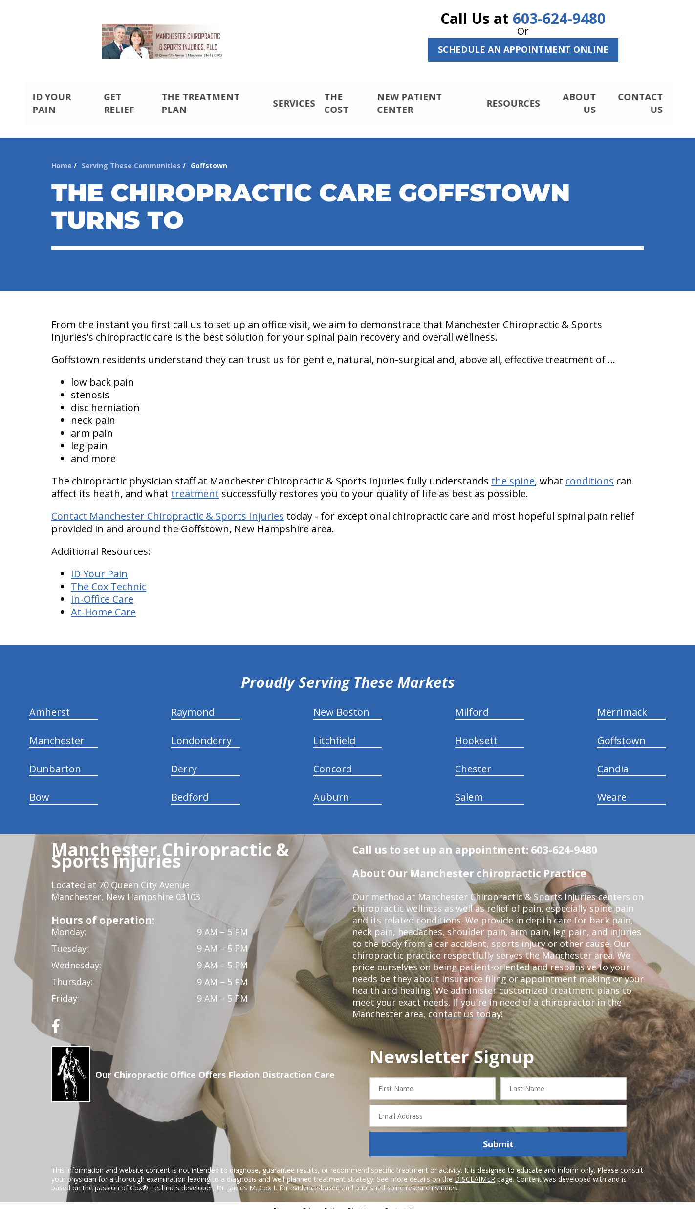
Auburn (331, 788)
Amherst (49, 703)
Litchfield (334, 732)
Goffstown (621, 732)
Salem (469, 788)
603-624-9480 (559, 18)
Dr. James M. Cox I (246, 1179)
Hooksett (476, 732)
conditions (589, 472)
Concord (332, 760)
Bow (39, 788)
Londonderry (201, 732)
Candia (613, 760)
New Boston (341, 703)
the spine (513, 472)
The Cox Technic (108, 578)
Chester (473, 760)
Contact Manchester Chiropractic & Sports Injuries (167, 507)
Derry (184, 760)
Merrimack (622, 703)
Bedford (190, 788)
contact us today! (464, 1005)
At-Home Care (103, 603)
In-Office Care (102, 590)
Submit (498, 1136)
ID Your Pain (99, 565)
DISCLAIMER (475, 1170)
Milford (472, 703)
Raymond (193, 703)
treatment (195, 485)
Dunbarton (55, 760)
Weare (612, 788)
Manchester (57, 732)
